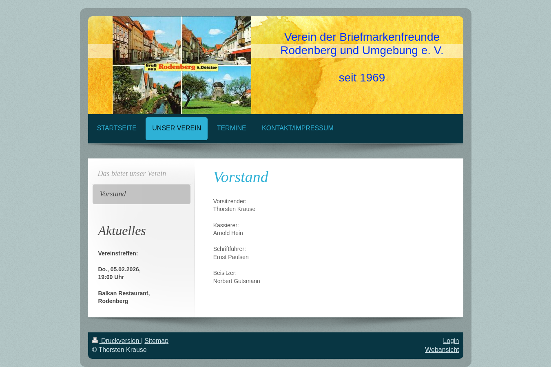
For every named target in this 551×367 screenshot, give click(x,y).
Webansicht (442, 349)
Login (451, 340)
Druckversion (116, 340)
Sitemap (156, 340)
